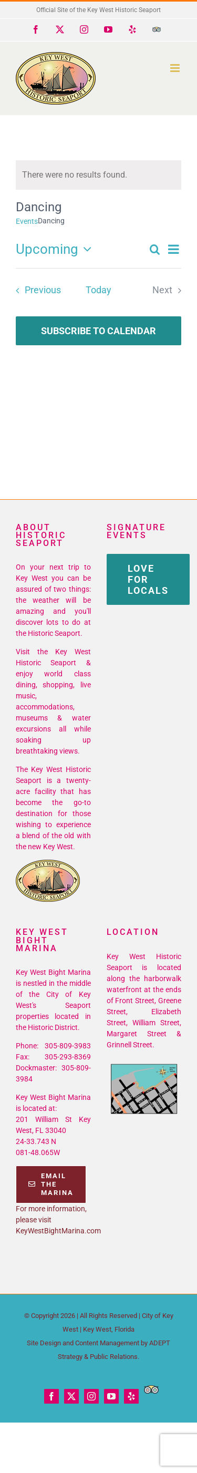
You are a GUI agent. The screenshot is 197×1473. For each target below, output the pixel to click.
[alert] (98, 175)
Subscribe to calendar (98, 330)
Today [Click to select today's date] (98, 290)
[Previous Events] (35, 290)
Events (27, 221)
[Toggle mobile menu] (175, 68)
